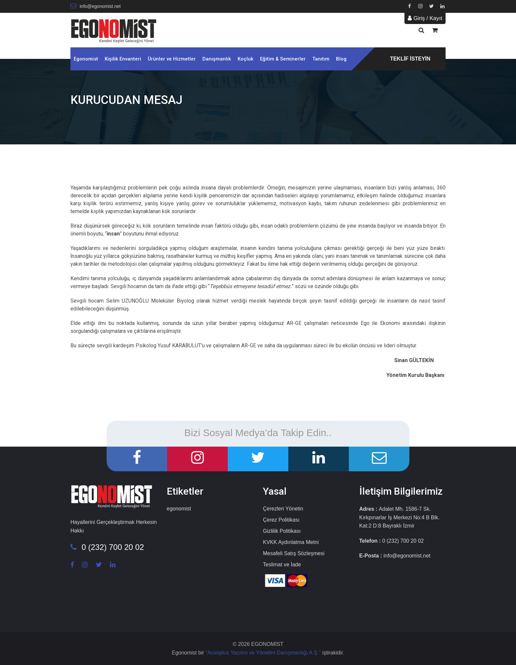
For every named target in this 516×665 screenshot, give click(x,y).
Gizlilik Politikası (282, 531)
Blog (341, 59)
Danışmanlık (216, 59)
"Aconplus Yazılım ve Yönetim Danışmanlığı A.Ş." (263, 652)
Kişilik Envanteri (123, 59)
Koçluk (245, 59)
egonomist (179, 508)
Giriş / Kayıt (425, 18)
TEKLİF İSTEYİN (410, 59)
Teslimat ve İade (282, 564)
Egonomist (86, 59)
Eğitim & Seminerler (283, 59)
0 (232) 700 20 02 (107, 547)
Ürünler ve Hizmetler (172, 59)
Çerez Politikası (281, 520)
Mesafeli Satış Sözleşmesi (293, 553)
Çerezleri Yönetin (283, 508)
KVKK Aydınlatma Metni (291, 542)
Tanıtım (320, 59)
